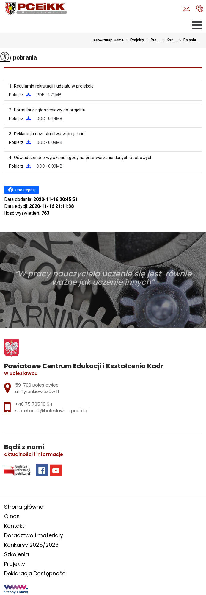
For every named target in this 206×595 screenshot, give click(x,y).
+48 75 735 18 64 (199, 8)
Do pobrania (20, 57)
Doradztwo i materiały (33, 535)
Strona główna (23, 506)
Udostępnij (21, 189)
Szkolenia (16, 554)
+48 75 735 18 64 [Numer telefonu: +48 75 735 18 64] (33, 404)
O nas (12, 516)
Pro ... (152, 40)
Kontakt (14, 525)
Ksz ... (168, 40)
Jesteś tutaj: (103, 40)
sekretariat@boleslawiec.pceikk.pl (186, 9)
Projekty (134, 40)
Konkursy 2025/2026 (31, 545)
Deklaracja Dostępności (35, 573)
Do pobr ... (188, 40)
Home (119, 40)
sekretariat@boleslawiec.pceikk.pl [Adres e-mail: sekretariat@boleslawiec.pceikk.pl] (52, 410)
